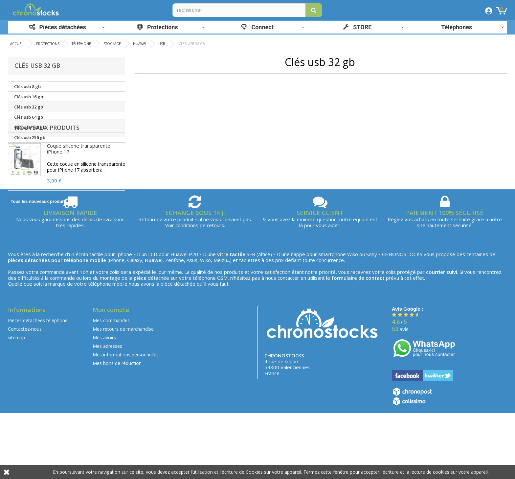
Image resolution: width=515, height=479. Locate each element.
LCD (152, 320)
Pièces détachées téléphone (38, 386)
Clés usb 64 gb (28, 117)
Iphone (124, 320)
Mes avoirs (104, 403)
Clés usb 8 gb (27, 86)
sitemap (16, 403)
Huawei (179, 320)
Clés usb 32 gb (28, 107)
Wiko (352, 320)
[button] (313, 10)
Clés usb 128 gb (29, 127)
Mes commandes (111, 386)
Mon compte (111, 376)
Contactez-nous (25, 395)
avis (400, 395)
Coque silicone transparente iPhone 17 (78, 182)
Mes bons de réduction (117, 429)
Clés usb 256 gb (29, 137)
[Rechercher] (247, 10)
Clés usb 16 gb (28, 97)
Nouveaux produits (46, 161)
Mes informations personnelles (126, 421)
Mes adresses (107, 412)
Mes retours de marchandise (123, 395)
